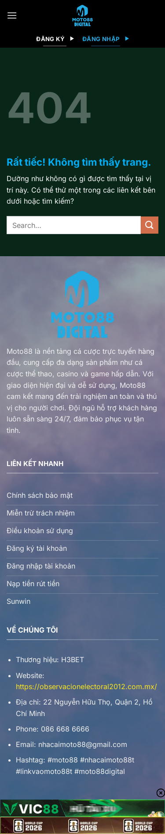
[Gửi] (149, 225)
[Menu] (12, 15)
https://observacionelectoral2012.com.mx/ (86, 686)
